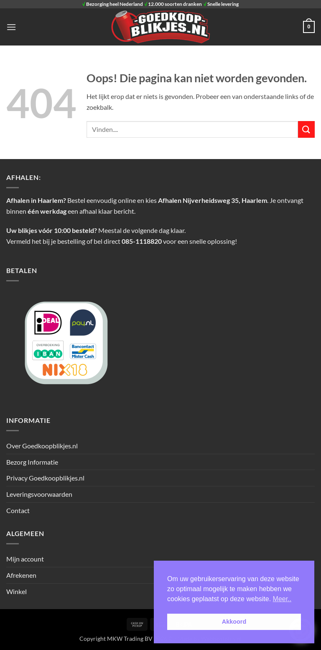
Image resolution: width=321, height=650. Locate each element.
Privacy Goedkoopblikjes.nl (45, 478)
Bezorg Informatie (32, 462)
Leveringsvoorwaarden (39, 494)
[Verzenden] (306, 129)
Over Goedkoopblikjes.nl (42, 446)
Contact (18, 510)
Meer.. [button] (282, 598)
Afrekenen (21, 575)
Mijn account (25, 559)
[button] (11, 27)
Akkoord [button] (234, 621)
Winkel (16, 591)
